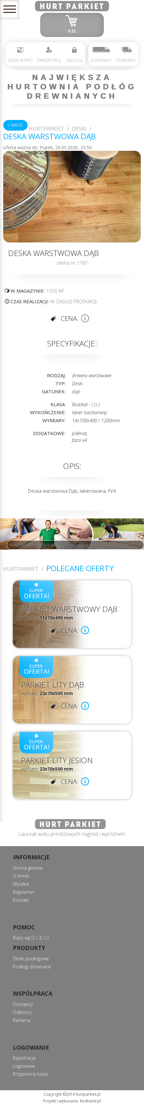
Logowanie (24, 1066)
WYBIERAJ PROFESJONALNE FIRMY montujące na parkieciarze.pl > (67, 545)
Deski (79, 128)
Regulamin (23, 892)
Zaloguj (74, 55)
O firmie (21, 876)
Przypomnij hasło (30, 1074)
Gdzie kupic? (20, 55)
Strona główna (27, 868)
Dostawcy (101, 55)
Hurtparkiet (46, 128)
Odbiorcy (126, 55)
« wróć (15, 125)
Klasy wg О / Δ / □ (31, 938)
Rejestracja (24, 1058)
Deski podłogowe (31, 958)
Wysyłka (21, 884)
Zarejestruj (49, 55)
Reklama (22, 1020)
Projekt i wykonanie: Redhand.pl (72, 1101)
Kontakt (21, 900)
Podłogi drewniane (32, 966)
